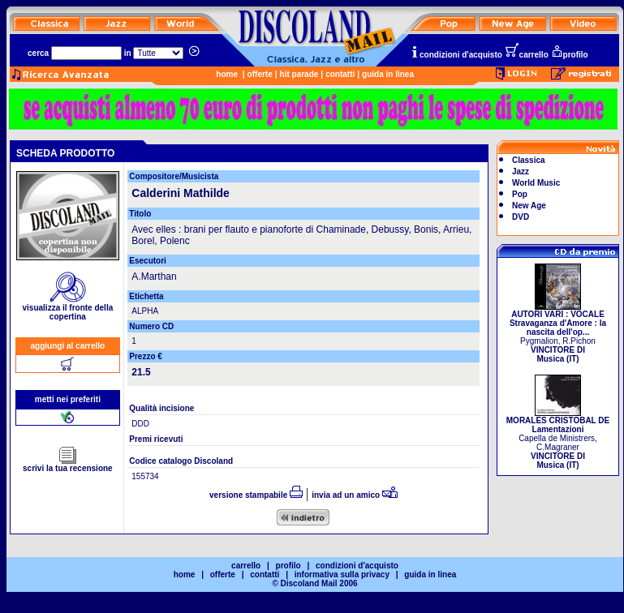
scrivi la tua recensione (68, 465)
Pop (519, 194)
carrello (527, 54)
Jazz (520, 171)
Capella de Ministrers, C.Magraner (557, 439)
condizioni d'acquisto (456, 54)
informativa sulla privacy (342, 574)
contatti (340, 74)
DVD (520, 216)
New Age (529, 205)
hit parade (299, 74)
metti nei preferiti (68, 399)
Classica (528, 160)
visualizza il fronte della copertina (68, 308)
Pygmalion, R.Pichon (558, 332)
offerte (260, 74)
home (227, 74)
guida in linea (388, 74)
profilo (569, 54)
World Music (536, 182)
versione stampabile (256, 495)
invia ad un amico (355, 495)
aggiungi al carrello (68, 345)
